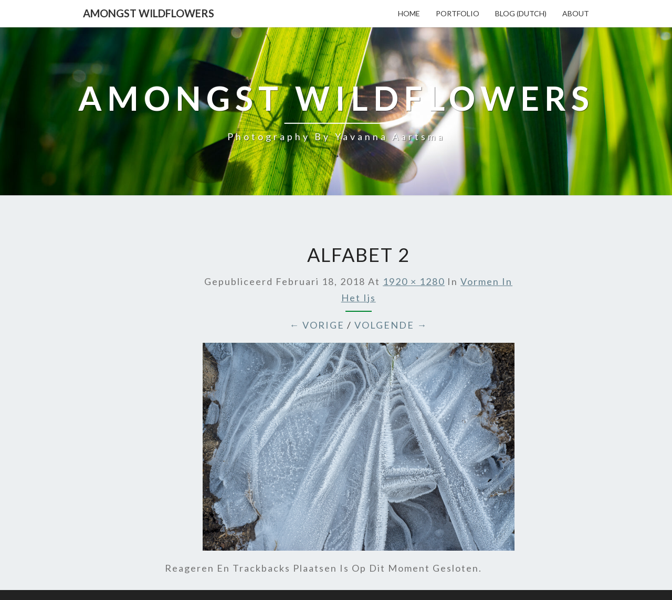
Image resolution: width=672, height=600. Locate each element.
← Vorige (316, 325)
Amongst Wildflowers (148, 13)
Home (409, 13)
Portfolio (457, 13)
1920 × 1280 (414, 281)
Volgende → (390, 325)
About (575, 13)
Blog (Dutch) (521, 13)
